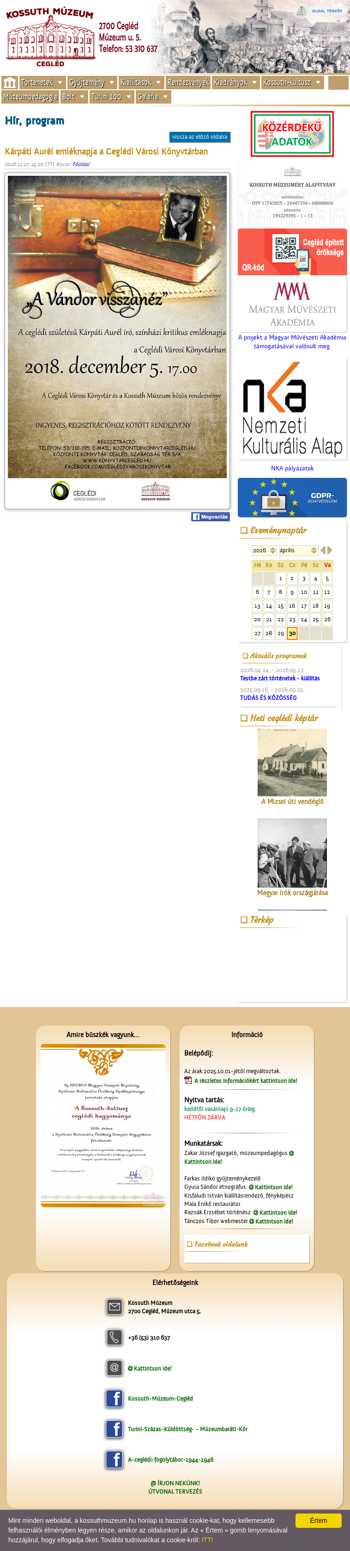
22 (281, 619)
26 (327, 619)
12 (327, 591)
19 (327, 605)
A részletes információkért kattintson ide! (246, 1080)
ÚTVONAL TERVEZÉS (175, 1491)
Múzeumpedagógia (30, 96)
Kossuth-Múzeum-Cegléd (160, 1398)
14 (269, 605)
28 (269, 633)
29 (281, 633)
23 (292, 619)
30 (292, 633)
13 (257, 605)
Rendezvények (188, 82)
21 (269, 619)
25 (316, 619)
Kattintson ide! (274, 1187)
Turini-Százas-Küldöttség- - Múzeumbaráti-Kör (187, 1429)
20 (257, 619)
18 (316, 605)
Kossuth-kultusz (287, 82)
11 (316, 591)
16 (292, 605)
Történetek (37, 82)
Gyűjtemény (86, 82)
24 (304, 619)
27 (257, 633)
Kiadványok (230, 82)
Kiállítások (136, 82)
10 (304, 591)
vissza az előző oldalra (199, 136)
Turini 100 (106, 96)
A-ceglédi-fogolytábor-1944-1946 (170, 1459)
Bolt (68, 96)
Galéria (148, 96)
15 (281, 605)
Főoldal (80, 164)
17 (304, 605)
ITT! (207, 1540)
